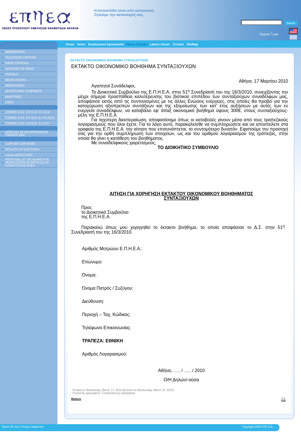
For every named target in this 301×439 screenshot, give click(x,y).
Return (76, 399)
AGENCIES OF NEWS (19, 68)
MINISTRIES (13, 96)
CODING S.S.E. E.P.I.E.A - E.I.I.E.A (27, 112)
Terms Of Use (9, 426)
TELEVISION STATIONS (20, 57)
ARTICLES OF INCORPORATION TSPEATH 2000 (26, 134)
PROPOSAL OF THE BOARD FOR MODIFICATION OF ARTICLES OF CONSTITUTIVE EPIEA (27, 162)
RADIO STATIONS (17, 63)
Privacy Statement (32, 426)
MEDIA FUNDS (14, 85)
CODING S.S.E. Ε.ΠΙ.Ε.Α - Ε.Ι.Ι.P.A (27, 123)
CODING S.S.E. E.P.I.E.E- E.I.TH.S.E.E (30, 117)
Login (275, 34)
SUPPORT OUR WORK (20, 143)
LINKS (9, 102)
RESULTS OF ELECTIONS (22, 149)
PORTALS (11, 74)
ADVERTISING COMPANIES (23, 91)
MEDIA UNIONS (15, 80)
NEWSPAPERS (15, 52)
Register (265, 34)
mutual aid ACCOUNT (19, 155)
